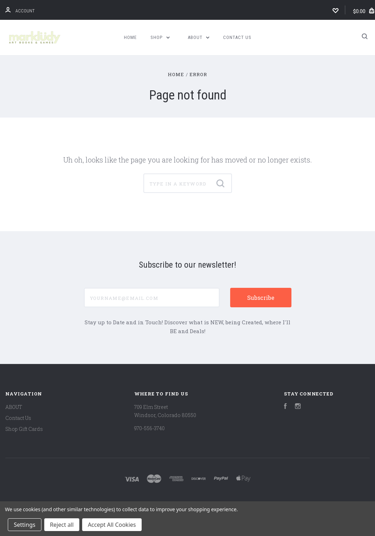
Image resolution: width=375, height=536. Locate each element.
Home (130, 37)
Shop (160, 37)
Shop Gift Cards (24, 429)
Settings (24, 525)
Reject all (62, 525)
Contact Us (237, 37)
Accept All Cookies (112, 525)
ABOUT (199, 37)
